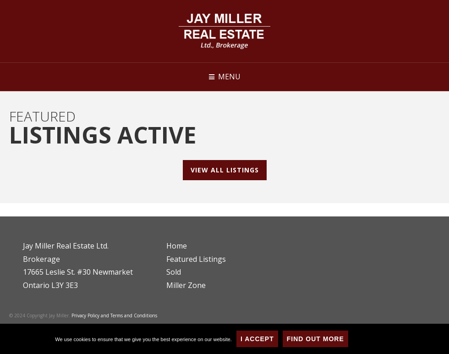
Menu (229, 77)
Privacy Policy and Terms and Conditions (114, 315)
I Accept (257, 339)
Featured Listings (196, 259)
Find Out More (315, 339)
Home (176, 246)
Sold (173, 272)
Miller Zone (186, 285)
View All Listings (225, 170)
